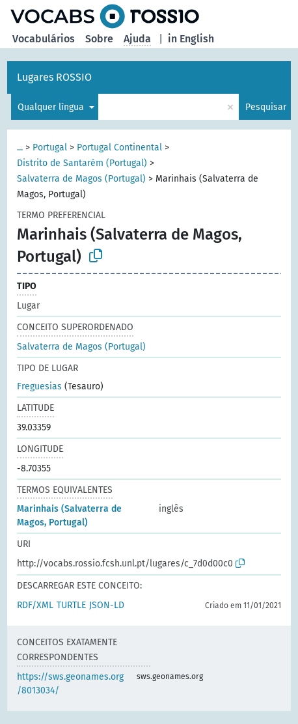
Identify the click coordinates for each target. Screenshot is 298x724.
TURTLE (71, 605)
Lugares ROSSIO (54, 77)
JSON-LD (106, 605)
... (20, 147)
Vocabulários (43, 39)
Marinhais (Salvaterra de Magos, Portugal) (69, 515)
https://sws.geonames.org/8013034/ (70, 683)
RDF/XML (35, 605)
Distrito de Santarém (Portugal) (82, 163)
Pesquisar (265, 107)
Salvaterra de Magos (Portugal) (81, 178)
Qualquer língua (52, 107)
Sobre (99, 39)
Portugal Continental (119, 147)
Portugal (50, 147)
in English (191, 39)
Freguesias (39, 386)
